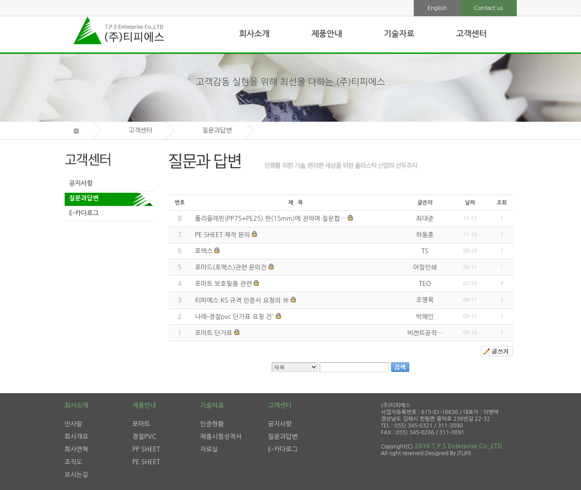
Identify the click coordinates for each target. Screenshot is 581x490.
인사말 (73, 424)
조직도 (73, 462)
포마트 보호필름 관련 (223, 284)
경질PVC (144, 436)
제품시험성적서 (221, 436)
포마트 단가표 (213, 333)
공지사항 (81, 183)
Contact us (488, 8)
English (437, 8)
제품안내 (327, 34)
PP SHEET (146, 449)
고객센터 (471, 34)
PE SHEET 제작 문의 (222, 235)
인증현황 (212, 424)
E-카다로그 (84, 213)
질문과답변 (84, 198)
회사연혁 (77, 449)
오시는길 (77, 474)
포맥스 (204, 251)
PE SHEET (146, 462)
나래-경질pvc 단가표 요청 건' (234, 317)
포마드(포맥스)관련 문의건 (231, 267)
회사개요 (77, 436)
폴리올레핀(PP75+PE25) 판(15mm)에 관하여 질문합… (270, 218)
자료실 (209, 449)
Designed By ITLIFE (448, 453)
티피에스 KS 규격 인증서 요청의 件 (242, 300)
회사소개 (254, 34)
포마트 (141, 424)
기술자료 (399, 34)
